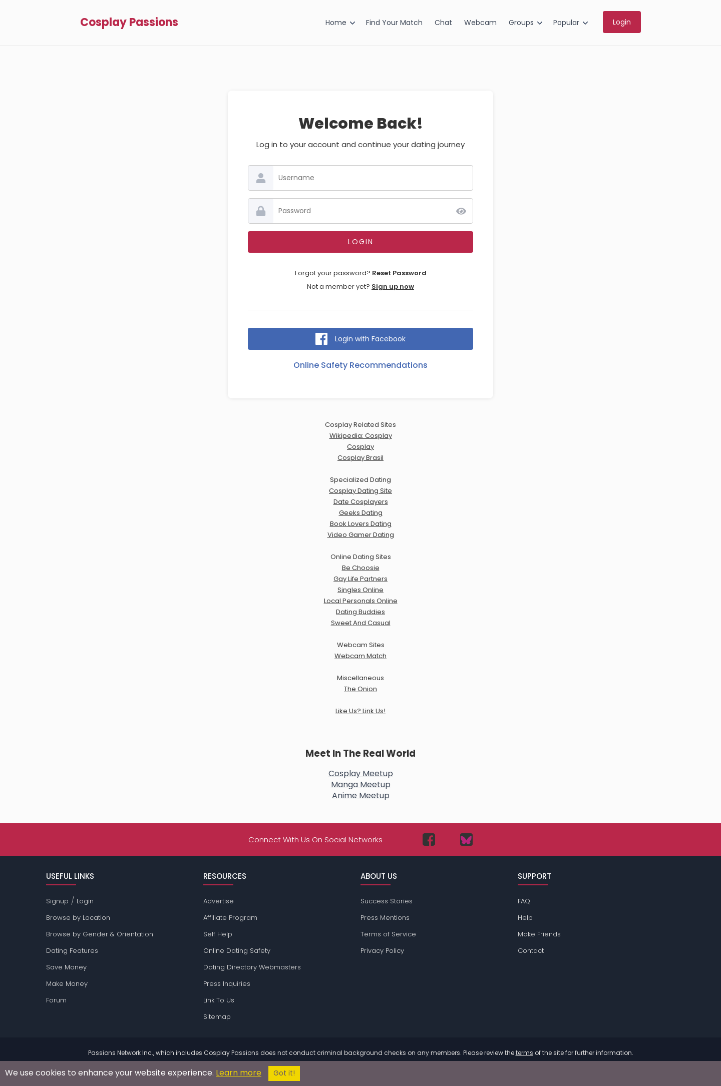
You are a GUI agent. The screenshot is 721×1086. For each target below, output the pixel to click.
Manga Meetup (361, 784)
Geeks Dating (361, 512)
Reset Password (399, 273)
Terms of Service (388, 934)
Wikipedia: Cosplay (360, 435)
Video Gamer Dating (360, 534)
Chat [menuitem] (443, 23)
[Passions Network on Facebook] (429, 839)
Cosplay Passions (129, 23)
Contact (531, 950)
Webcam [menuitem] (480, 23)
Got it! (284, 1073)
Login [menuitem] (622, 22)
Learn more (238, 1072)
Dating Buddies (360, 612)
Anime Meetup (361, 795)
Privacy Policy (382, 950)
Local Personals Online (361, 601)
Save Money (66, 967)
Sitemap (217, 1016)
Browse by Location (78, 917)
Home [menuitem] (335, 23)
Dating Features (72, 950)
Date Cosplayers (360, 501)
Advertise (218, 901)
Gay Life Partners (360, 579)
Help (525, 917)
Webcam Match (360, 656)
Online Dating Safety (236, 950)
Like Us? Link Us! (360, 711)
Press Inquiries (226, 983)
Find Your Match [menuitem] (394, 23)
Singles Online (360, 590)
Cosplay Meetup (360, 773)
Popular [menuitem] (566, 23)
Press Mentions (385, 917)
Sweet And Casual (361, 623)
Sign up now (393, 286)
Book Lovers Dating (361, 523)
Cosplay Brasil (360, 457)
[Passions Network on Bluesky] (466, 839)
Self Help (217, 934)
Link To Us (218, 1000)
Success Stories (386, 901)
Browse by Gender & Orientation (99, 934)
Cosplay (360, 446)
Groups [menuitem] (521, 23)
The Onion (360, 689)
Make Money (67, 983)
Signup (57, 901)
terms (524, 1052)
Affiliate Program (230, 917)
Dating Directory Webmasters (252, 967)
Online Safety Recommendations (360, 365)
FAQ (524, 901)
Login (85, 901)
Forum (56, 1000)
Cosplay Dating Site (360, 490)
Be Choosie (361, 568)
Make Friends (539, 934)
